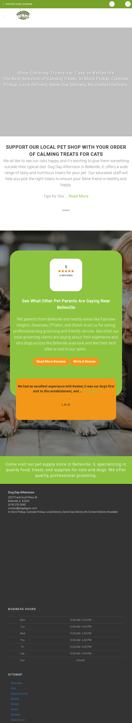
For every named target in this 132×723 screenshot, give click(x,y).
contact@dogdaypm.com (22, 508)
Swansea (39, 325)
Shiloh (77, 325)
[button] (61, 429)
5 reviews (66, 275)
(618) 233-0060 (17, 504)
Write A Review (84, 361)
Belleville (54, 319)
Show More (91, 391)
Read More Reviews (51, 361)
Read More (78, 196)
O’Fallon (56, 325)
